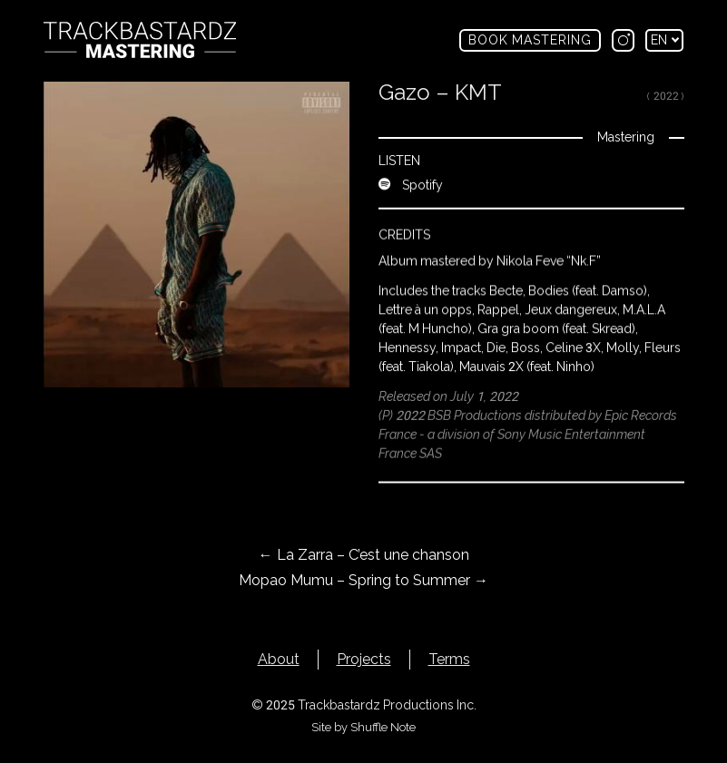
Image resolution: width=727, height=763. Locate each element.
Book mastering (530, 40)
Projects (364, 659)
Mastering (625, 137)
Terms (449, 659)
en (665, 40)
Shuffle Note (383, 727)
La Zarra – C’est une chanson (364, 554)
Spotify (410, 181)
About (279, 659)
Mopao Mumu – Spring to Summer (363, 580)
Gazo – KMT (440, 92)
